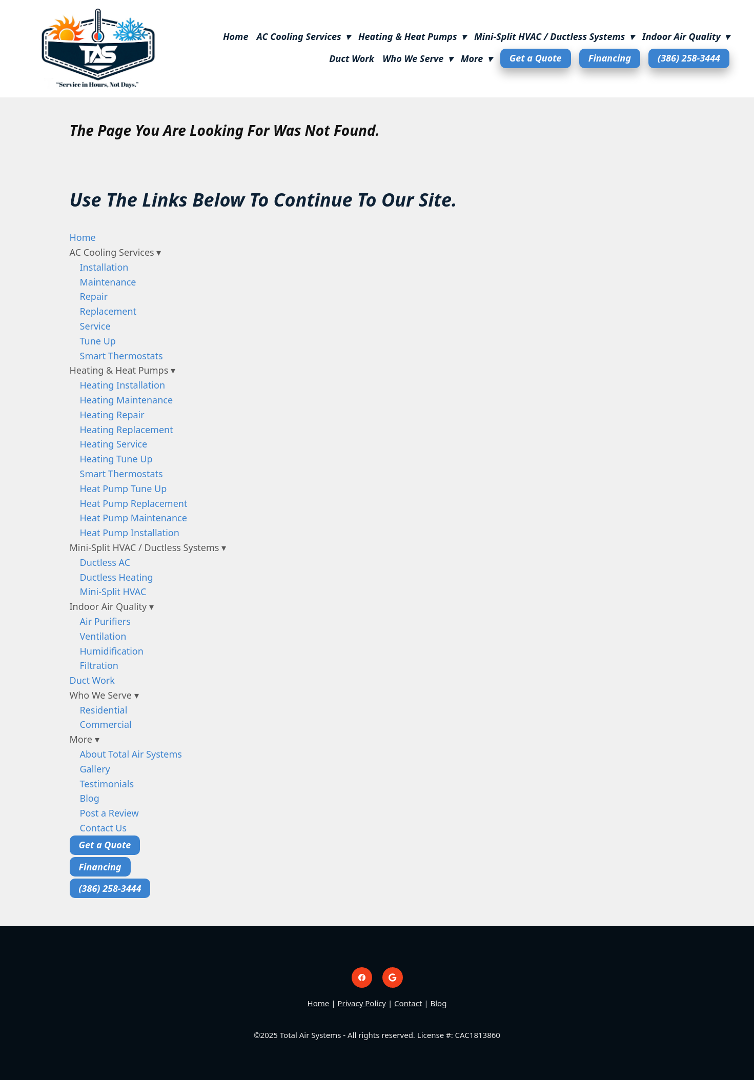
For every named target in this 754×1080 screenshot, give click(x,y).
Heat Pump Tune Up (123, 488)
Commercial (106, 724)
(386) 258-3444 (689, 58)
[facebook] (362, 977)
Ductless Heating (116, 577)
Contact (408, 1003)
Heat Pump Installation (129, 532)
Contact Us (103, 828)
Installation (104, 267)
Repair (94, 296)
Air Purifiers (105, 621)
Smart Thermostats (121, 356)
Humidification (112, 651)
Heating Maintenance (126, 400)
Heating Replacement (126, 429)
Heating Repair (112, 415)
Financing (609, 58)
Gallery (95, 769)
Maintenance (108, 282)
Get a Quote (536, 58)
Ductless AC (105, 562)
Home (235, 36)
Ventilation (103, 636)
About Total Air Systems (131, 754)
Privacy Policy (361, 1003)
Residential (104, 710)
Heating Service (114, 444)
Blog (89, 798)
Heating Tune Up (116, 459)
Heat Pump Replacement (134, 503)
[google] (392, 977)
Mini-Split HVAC (113, 591)
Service (95, 326)
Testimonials (107, 784)
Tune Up (98, 341)
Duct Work (351, 58)
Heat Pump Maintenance (133, 518)
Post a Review (109, 813)
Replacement (108, 311)
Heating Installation (123, 385)
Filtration (99, 665)
